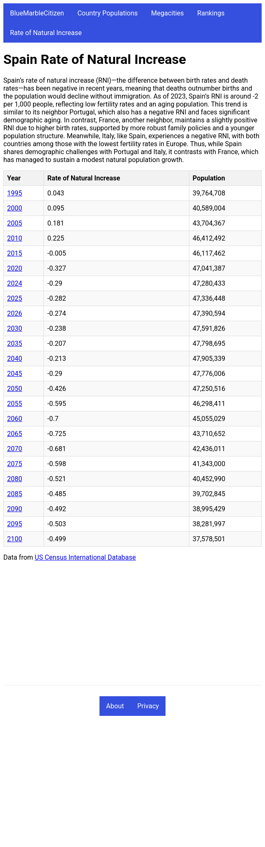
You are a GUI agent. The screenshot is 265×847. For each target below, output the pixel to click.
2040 (14, 359)
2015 (14, 253)
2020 (14, 268)
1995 (14, 193)
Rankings (210, 13)
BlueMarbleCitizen (37, 13)
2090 (14, 509)
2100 (14, 539)
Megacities (167, 13)
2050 (14, 389)
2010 (14, 238)
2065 (14, 434)
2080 (14, 479)
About (115, 706)
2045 (14, 374)
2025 (14, 298)
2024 (14, 283)
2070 (14, 449)
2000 (14, 208)
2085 (14, 494)
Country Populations (107, 13)
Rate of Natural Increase (46, 33)
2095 (14, 524)
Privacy (148, 706)
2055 (14, 404)
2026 (14, 313)
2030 (14, 328)
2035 (14, 343)
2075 (14, 464)
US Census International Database (85, 557)
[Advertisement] (132, 626)
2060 (14, 419)
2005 (14, 223)
